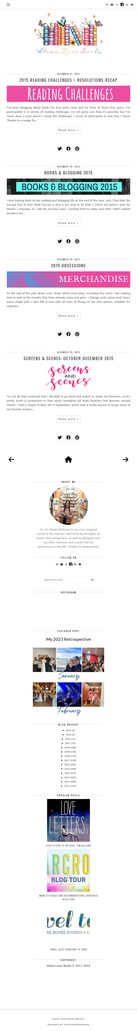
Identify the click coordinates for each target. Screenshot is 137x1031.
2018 (67, 756)
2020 (67, 747)
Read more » (68, 130)
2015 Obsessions (68, 265)
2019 (67, 751)
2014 (67, 773)
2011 (67, 786)
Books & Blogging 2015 (68, 172)
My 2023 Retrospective (68, 639)
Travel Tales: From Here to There (68, 949)
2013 (67, 777)
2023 (69, 734)
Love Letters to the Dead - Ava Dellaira (68, 845)
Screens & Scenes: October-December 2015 (68, 358)
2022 (68, 739)
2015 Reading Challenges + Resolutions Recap (68, 80)
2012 (67, 781)
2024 (69, 730)
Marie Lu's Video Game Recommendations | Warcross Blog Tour (68, 897)
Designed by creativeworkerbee (68, 1025)
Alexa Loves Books (64, 1019)
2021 (68, 743)
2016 (67, 764)
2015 (67, 768)
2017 (67, 760)
